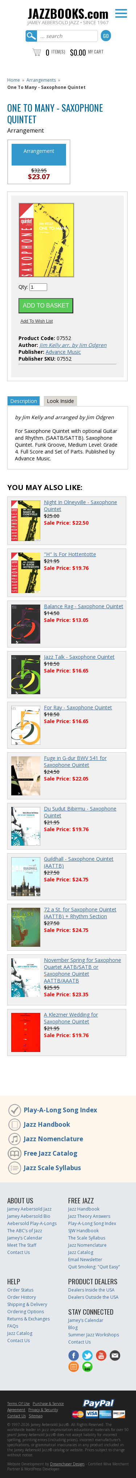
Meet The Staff (21, 1245)
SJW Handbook (83, 1231)
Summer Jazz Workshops (93, 1335)
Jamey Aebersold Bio (28, 1216)
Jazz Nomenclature (53, 1139)
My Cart (96, 51)
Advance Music (63, 351)
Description (23, 401)
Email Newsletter (85, 1259)
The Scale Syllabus (86, 1238)
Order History (21, 1297)
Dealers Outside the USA (93, 1297)
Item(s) (58, 51)
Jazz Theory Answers (89, 1216)
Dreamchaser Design (67, 1463)
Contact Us (18, 1252)
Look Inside (60, 401)
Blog (73, 1327)
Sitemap (35, 1415)
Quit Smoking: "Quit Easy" (94, 1267)
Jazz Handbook (47, 1124)
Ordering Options (25, 1312)
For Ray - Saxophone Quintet (78, 707)
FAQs (12, 1326)
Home (13, 80)
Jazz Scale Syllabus (52, 1168)
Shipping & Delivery (27, 1304)
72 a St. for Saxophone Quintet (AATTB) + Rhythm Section (80, 913)
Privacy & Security (43, 1409)
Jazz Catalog (80, 1252)
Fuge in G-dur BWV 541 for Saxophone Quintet (75, 761)
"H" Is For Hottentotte (70, 554)
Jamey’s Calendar (24, 1238)
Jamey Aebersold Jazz (29, 1209)
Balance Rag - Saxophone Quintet (83, 606)
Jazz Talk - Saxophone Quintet (79, 656)
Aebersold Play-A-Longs (32, 1223)
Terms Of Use (18, 1403)
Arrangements (41, 80)
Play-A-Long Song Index (60, 1110)
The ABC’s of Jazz (24, 1231)
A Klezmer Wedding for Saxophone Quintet (71, 1018)
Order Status (20, 1290)
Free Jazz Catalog (50, 1153)
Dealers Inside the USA (91, 1290)
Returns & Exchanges (28, 1319)
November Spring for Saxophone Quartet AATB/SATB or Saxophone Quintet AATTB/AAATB (82, 970)
